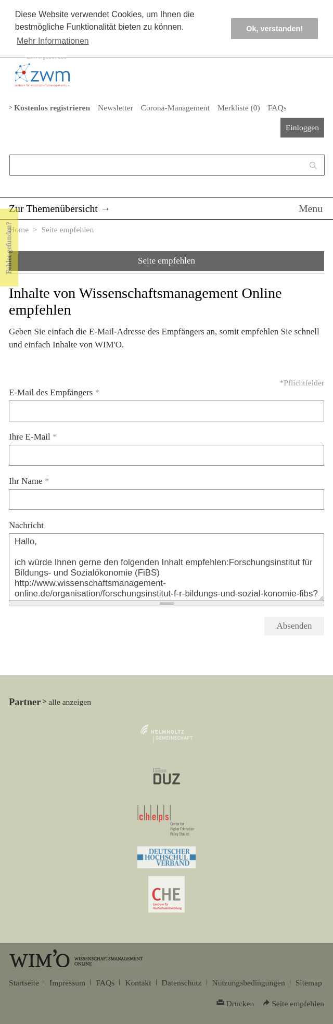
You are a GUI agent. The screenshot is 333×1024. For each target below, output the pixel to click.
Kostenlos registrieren (52, 107)
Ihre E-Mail (33, 437)
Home (19, 229)
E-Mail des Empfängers (54, 392)
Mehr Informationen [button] (53, 40)
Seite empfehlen (166, 261)
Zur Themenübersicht (53, 208)
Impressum (67, 982)
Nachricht (26, 525)
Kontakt (138, 982)
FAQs (277, 107)
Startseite (24, 982)
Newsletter (115, 107)
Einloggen (302, 127)
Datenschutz (182, 982)
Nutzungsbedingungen (248, 982)
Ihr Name (29, 481)
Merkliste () (238, 107)
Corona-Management (175, 107)
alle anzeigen (69, 701)
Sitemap (309, 982)
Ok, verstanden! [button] (274, 28)
